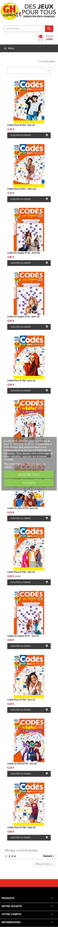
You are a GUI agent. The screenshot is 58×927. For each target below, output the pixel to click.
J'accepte (29, 483)
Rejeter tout (29, 474)
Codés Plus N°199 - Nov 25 (21, 699)
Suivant (49, 856)
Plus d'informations (14, 463)
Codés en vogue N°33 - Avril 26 (23, 252)
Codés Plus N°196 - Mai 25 (21, 571)
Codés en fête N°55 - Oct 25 (22, 763)
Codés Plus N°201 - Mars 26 (21, 188)
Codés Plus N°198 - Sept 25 (21, 827)
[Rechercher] (29, 28)
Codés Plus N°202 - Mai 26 (21, 125)
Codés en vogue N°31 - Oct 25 (23, 635)
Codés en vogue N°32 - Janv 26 (23, 316)
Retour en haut (44, 864)
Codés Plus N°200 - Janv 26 (21, 380)
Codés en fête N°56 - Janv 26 (22, 508)
